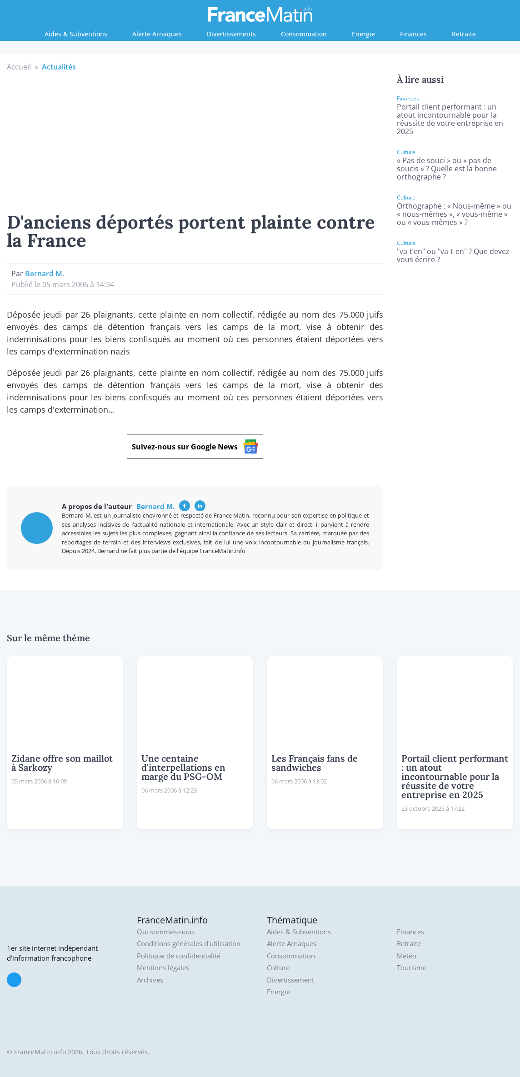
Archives (150, 980)
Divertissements (231, 34)
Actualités (59, 67)
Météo (406, 956)
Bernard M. (44, 274)
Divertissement (290, 980)
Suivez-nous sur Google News (195, 446)
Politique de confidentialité (178, 956)
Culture (278, 967)
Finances (413, 34)
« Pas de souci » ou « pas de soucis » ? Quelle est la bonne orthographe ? (447, 168)
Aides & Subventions (76, 34)
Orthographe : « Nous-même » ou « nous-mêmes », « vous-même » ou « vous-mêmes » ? (454, 214)
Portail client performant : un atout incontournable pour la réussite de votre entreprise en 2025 (450, 119)
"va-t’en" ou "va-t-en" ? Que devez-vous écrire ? (454, 255)
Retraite (464, 34)
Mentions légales (163, 967)
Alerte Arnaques (157, 34)
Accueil (19, 67)
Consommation (304, 34)
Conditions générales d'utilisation (188, 943)
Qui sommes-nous (166, 931)
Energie (363, 34)
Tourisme (411, 967)
